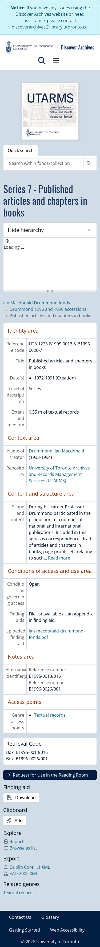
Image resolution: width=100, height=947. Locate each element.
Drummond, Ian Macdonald (56, 451)
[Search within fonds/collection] (44, 163)
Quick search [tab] (21, 150)
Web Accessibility (67, 930)
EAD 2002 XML (20, 873)
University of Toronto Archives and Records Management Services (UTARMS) (59, 474)
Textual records (50, 715)
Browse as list (20, 848)
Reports (14, 841)
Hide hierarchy (26, 230)
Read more (59, 558)
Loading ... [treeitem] (14, 247)
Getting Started (24, 930)
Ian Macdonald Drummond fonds (36, 303)
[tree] (50, 264)
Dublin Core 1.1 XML (26, 867)
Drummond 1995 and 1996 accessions (48, 309)
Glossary (50, 917)
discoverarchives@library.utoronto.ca (49, 27)
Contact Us (20, 917)
